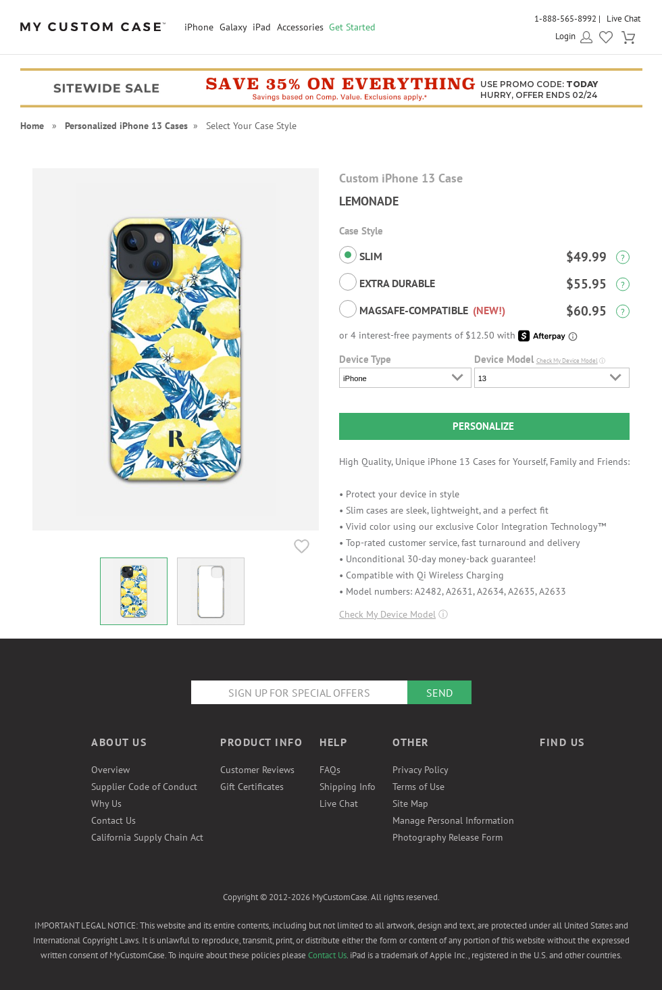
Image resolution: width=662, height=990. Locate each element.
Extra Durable (387, 282)
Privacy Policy (420, 770)
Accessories (300, 27)
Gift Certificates (252, 787)
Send (439, 692)
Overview (110, 770)
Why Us (106, 803)
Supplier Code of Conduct (144, 787)
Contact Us (113, 820)
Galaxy (233, 27)
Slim (360, 255)
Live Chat (623, 18)
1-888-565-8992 (565, 18)
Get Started (352, 27)
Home (32, 126)
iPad (262, 27)
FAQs (330, 770)
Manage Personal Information (453, 820)
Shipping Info (348, 787)
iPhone (198, 27)
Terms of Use (418, 787)
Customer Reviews (257, 770)
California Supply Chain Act (147, 837)
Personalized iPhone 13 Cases (126, 126)
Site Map (410, 803)
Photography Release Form (447, 837)
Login (565, 36)
